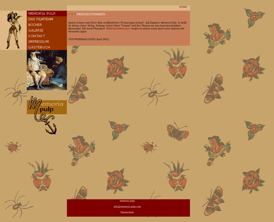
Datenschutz (127, 212)
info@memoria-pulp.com (127, 206)
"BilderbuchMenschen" (117, 28)
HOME (183, 6)
